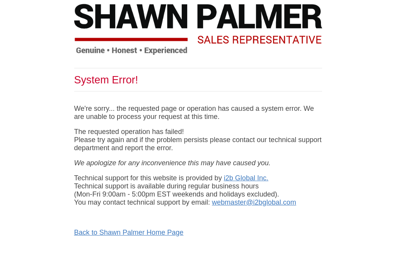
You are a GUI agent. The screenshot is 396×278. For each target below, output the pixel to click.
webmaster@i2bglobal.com (254, 202)
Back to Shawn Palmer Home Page (129, 232)
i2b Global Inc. (246, 178)
